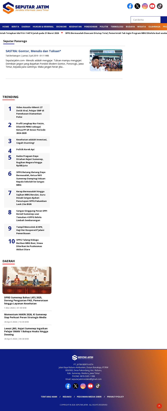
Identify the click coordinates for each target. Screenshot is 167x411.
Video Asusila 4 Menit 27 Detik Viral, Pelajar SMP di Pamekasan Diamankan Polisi (30, 112)
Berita (15, 26)
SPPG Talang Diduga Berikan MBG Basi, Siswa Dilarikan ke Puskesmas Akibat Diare (29, 244)
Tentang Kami (49, 396)
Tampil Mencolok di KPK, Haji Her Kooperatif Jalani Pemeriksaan (30, 230)
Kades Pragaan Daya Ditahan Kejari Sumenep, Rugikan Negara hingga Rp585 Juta (29, 161)
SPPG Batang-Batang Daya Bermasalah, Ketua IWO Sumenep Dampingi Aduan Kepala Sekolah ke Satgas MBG (30, 178)
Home (5, 26)
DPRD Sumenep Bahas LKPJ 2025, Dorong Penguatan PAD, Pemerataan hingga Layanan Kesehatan (26, 300)
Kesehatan (75, 26)
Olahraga (154, 26)
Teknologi (117, 26)
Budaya (130, 26)
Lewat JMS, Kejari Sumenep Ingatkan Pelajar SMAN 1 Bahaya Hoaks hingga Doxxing (26, 331)
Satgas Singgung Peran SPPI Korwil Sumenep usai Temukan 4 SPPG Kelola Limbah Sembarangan (31, 215)
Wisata (141, 26)
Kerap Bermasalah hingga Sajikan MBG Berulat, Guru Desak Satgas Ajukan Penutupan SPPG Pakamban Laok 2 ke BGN (31, 198)
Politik (104, 26)
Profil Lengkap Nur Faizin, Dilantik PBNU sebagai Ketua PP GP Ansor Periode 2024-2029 (30, 128)
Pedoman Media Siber (89, 396)
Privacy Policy (115, 396)
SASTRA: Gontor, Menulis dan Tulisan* (33, 51)
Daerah (26, 26)
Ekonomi (61, 26)
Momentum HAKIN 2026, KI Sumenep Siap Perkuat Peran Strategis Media (25, 316)
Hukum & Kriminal (43, 26)
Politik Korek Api (25, 149)
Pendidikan (90, 26)
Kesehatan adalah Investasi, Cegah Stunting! (31, 141)
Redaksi (67, 396)
